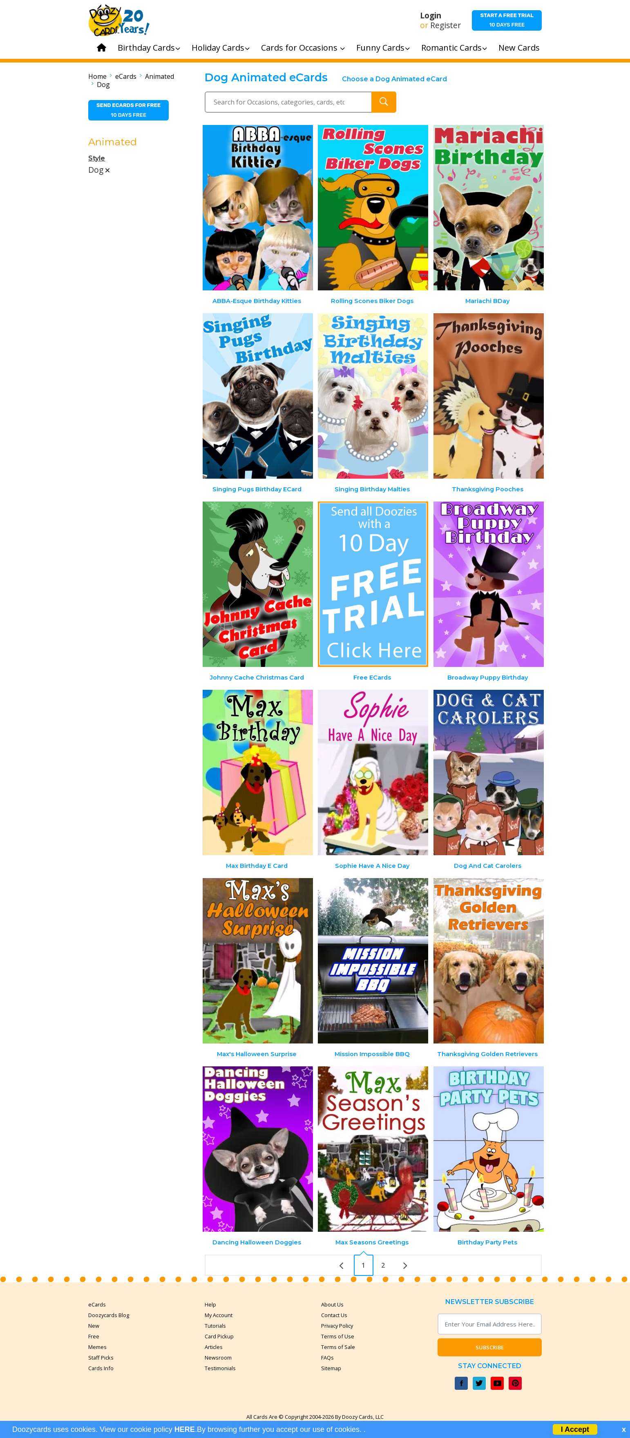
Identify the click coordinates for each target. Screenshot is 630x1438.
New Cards (519, 47)
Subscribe (490, 1347)
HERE (184, 1429)
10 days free (507, 20)
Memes (97, 1347)
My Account (218, 1315)
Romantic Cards (454, 47)
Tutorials (215, 1325)
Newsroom (218, 1357)
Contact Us (334, 1315)
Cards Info (101, 1368)
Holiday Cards (221, 47)
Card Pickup (219, 1336)
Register (445, 25)
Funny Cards (383, 47)
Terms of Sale (338, 1347)
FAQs (327, 1357)
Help (210, 1304)
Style (96, 158)
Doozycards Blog (108, 1315)
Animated (159, 76)
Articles (214, 1347)
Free (93, 1336)
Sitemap (331, 1368)
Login (430, 15)
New (93, 1325)
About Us (332, 1304)
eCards (125, 76)
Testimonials (220, 1368)
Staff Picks (101, 1357)
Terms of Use (337, 1336)
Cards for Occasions (303, 47)
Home (97, 76)
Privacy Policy (337, 1325)
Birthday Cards (149, 47)
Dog (103, 84)
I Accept (575, 1429)
